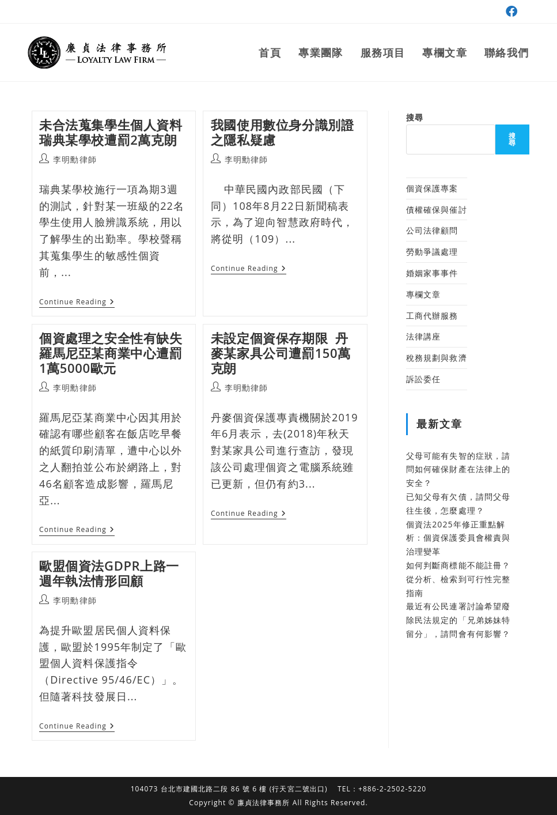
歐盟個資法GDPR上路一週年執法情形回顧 (109, 573)
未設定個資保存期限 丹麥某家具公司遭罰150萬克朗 (281, 353)
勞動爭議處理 (432, 251)
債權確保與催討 (436, 209)
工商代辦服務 (432, 315)
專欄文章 (423, 294)
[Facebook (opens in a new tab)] (510, 11)
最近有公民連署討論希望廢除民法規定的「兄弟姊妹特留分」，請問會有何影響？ (458, 620)
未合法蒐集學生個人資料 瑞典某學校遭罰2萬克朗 (112, 132)
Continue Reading (77, 303)
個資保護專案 (432, 188)
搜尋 (414, 117)
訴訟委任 (423, 378)
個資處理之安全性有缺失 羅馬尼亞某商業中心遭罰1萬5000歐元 (111, 353)
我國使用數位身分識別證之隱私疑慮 (282, 132)
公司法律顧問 (432, 230)
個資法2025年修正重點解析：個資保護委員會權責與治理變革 (458, 538)
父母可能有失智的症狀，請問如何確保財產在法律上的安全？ (458, 469)
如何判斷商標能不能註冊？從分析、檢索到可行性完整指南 (458, 579)
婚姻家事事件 (432, 272)
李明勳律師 (75, 159)
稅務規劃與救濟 (436, 357)
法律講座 (423, 336)
